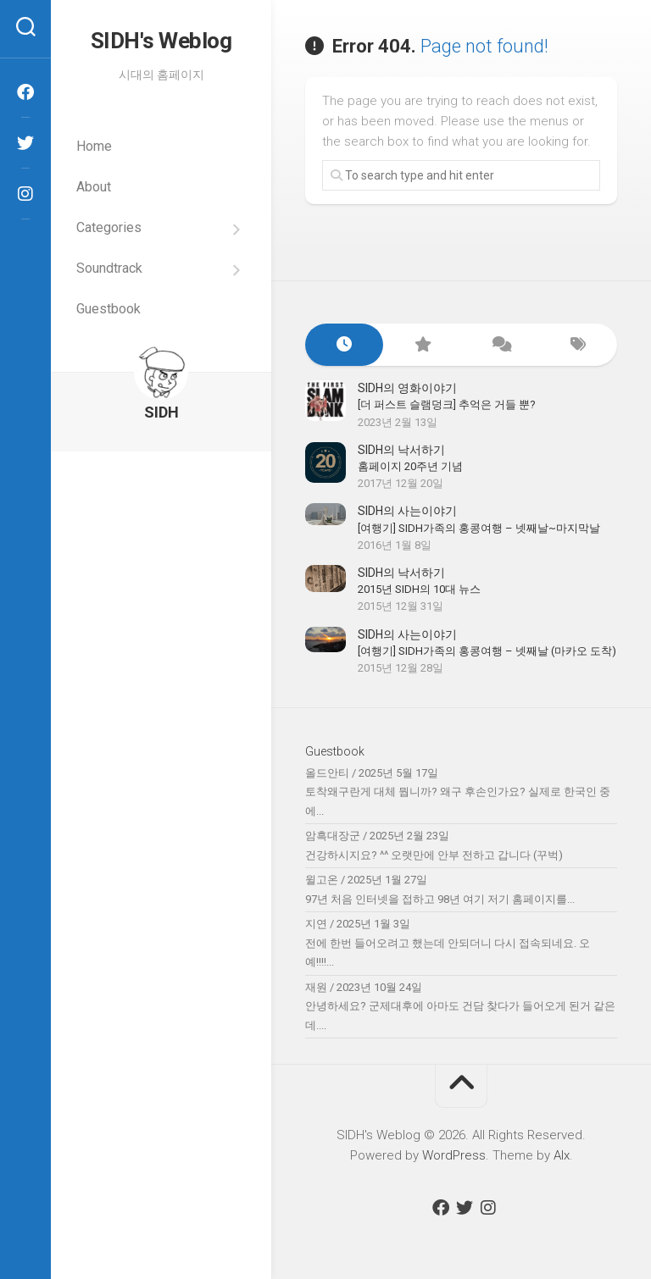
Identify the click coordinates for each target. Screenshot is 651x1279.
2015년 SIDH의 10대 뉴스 (419, 589)
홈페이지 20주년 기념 (410, 466)
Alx (562, 1155)
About (93, 187)
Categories (109, 227)
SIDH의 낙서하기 (401, 450)
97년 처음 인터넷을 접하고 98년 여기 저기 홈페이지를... (440, 899)
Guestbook (108, 309)
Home (94, 146)
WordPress (454, 1155)
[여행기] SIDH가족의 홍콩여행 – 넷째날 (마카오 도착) (487, 651)
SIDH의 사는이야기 (407, 511)
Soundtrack (109, 268)
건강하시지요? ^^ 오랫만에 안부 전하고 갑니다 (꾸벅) (434, 855)
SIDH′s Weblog (161, 40)
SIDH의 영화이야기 (407, 388)
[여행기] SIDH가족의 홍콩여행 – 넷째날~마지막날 (479, 528)
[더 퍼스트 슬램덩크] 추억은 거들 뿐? (447, 404)
